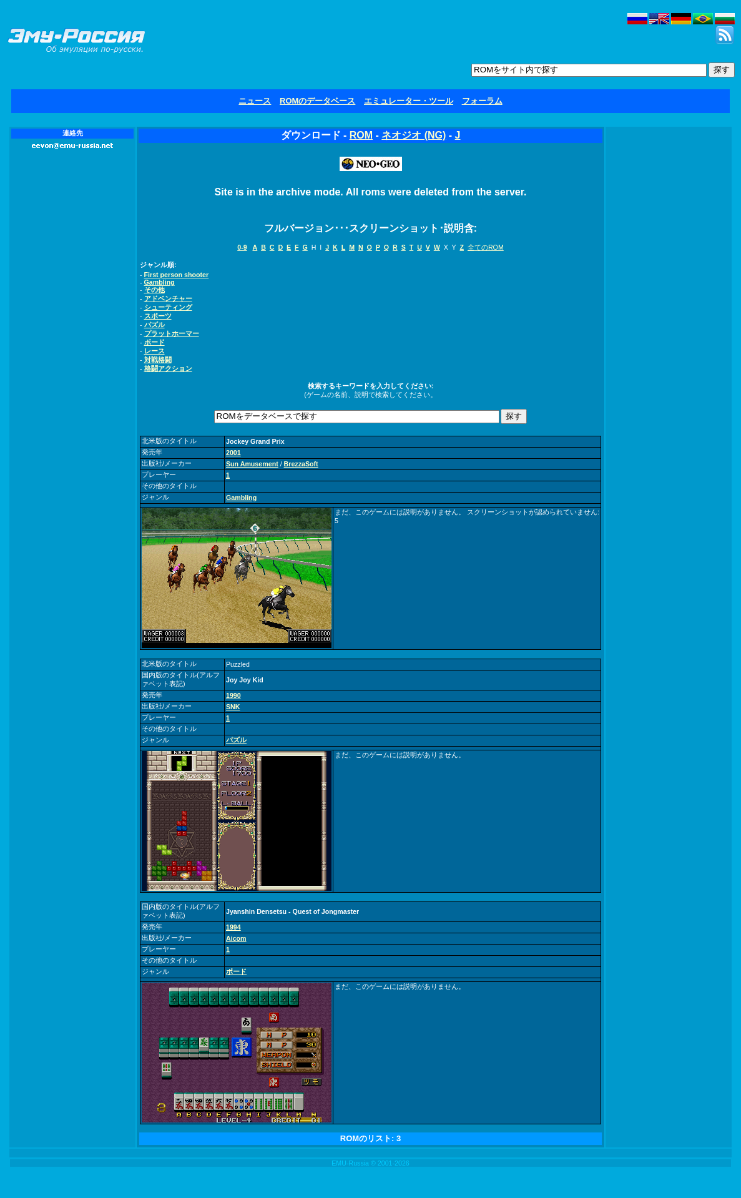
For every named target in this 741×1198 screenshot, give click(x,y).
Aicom (236, 938)
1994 (233, 927)
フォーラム (482, 101)
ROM (361, 135)
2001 (233, 452)
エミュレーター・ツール (408, 101)
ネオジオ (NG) (413, 135)
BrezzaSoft (301, 464)
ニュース (254, 101)
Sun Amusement (252, 464)
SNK (233, 706)
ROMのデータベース (317, 101)
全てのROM (486, 247)
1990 (233, 695)
